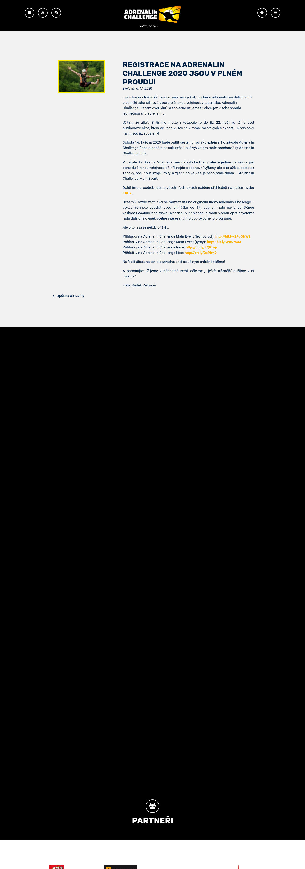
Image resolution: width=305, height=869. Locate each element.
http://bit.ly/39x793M (224, 242)
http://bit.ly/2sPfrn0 (201, 252)
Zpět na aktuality (68, 295)
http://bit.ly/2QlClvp (201, 247)
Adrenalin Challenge (152, 16)
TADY (127, 193)
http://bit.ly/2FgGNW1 (233, 236)
